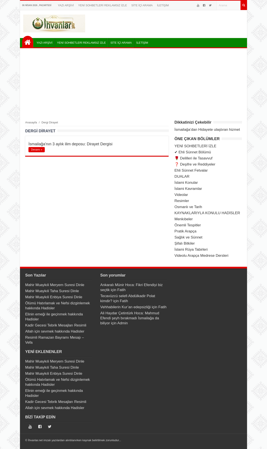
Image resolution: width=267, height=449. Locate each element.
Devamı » (36, 149)
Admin (122, 323)
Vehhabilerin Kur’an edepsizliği (125, 307)
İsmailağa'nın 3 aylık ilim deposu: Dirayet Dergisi (70, 144)
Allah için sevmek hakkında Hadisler (54, 331)
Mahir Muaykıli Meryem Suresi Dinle (54, 285)
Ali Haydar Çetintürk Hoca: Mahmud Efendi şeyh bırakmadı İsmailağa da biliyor (129, 318)
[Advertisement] (133, 84)
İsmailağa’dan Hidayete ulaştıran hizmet (207, 130)
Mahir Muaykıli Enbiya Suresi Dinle (53, 297)
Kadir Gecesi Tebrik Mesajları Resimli (55, 325)
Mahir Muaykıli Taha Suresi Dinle (52, 291)
